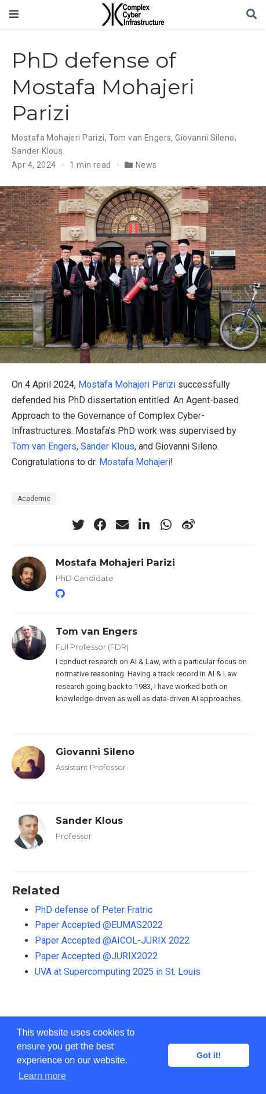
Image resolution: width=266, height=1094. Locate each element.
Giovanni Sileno (204, 137)
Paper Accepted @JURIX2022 (96, 956)
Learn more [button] (42, 1076)
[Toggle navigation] (14, 14)
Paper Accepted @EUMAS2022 (99, 924)
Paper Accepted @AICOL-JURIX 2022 (112, 940)
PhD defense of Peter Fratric (93, 909)
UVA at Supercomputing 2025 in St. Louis (118, 971)
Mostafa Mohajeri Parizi (58, 137)
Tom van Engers (140, 137)
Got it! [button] (208, 1055)
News (146, 165)
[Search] (251, 14)
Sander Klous (37, 151)
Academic (33, 499)
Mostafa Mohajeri (134, 461)
